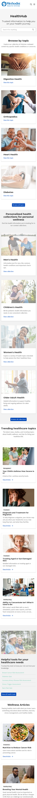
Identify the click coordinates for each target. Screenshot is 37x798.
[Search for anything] (18, 30)
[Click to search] (31, 4)
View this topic (8, 82)
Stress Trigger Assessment (11, 684)
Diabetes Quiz (7, 676)
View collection (8, 271)
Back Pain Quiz (7, 688)
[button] (34, 4)
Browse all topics (18, 205)
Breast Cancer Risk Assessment (13, 673)
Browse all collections (18, 419)
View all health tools (9, 694)
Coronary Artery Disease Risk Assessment (16, 680)
